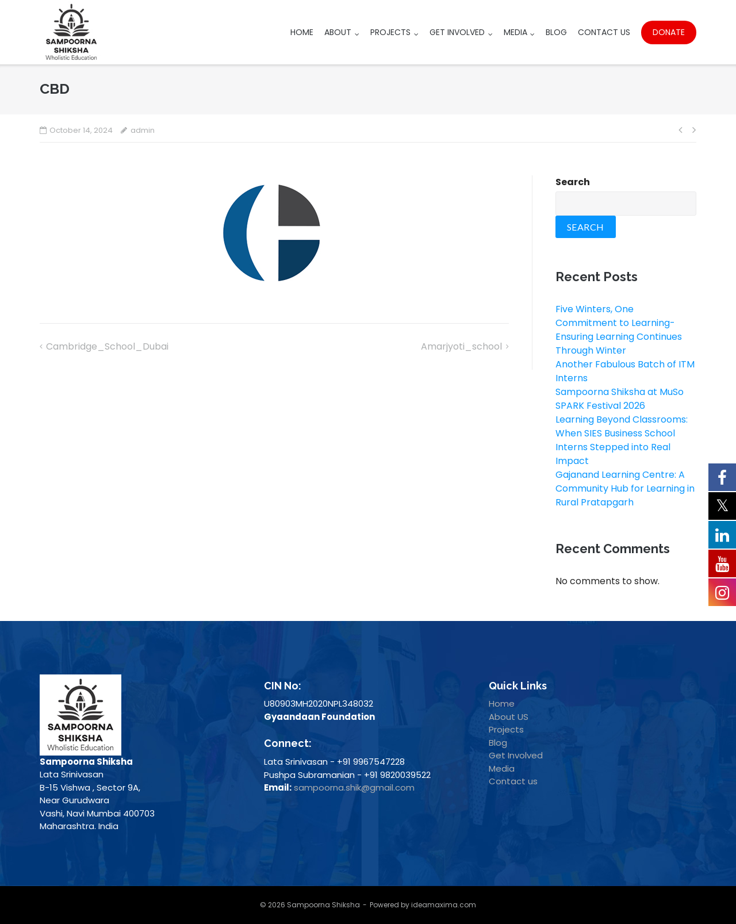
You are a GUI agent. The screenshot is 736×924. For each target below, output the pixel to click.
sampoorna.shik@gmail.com (354, 787)
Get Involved (457, 32)
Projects (390, 32)
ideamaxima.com (443, 905)
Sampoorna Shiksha (323, 905)
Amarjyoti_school (461, 346)
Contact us (513, 781)
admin (143, 130)
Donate (669, 32)
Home (301, 32)
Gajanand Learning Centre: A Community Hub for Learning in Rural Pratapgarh (625, 488)
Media (515, 32)
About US (508, 717)
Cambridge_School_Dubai (107, 346)
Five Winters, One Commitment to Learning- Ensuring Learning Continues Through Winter (618, 329)
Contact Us (604, 32)
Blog (556, 32)
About (337, 32)
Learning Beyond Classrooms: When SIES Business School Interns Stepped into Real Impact (621, 440)
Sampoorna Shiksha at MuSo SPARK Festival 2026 (619, 398)
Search (572, 182)
